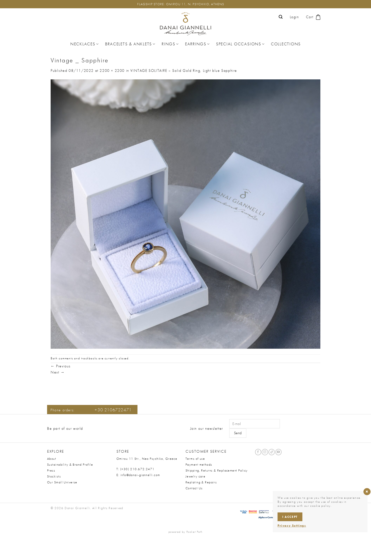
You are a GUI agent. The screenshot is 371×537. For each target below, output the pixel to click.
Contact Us (194, 488)
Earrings (197, 44)
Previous (61, 366)
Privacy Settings (292, 526)
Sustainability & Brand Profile (70, 464)
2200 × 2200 (112, 70)
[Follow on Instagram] (265, 452)
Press (51, 470)
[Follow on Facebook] (258, 452)
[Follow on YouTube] (278, 452)
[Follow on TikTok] (272, 452)
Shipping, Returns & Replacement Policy (217, 470)
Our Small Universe (62, 482)
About (51, 458)
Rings (170, 44)
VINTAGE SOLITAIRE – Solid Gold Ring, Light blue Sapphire (183, 70)
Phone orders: (91, 410)
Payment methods (199, 464)
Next (58, 372)
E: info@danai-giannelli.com (138, 475)
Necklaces (84, 44)
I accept (290, 517)
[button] (281, 16)
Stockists (54, 476)
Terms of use (195, 458)
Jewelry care (195, 476)
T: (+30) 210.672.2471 (135, 469)
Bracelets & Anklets (130, 44)
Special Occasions (240, 44)
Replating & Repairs (201, 482)
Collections (286, 44)
